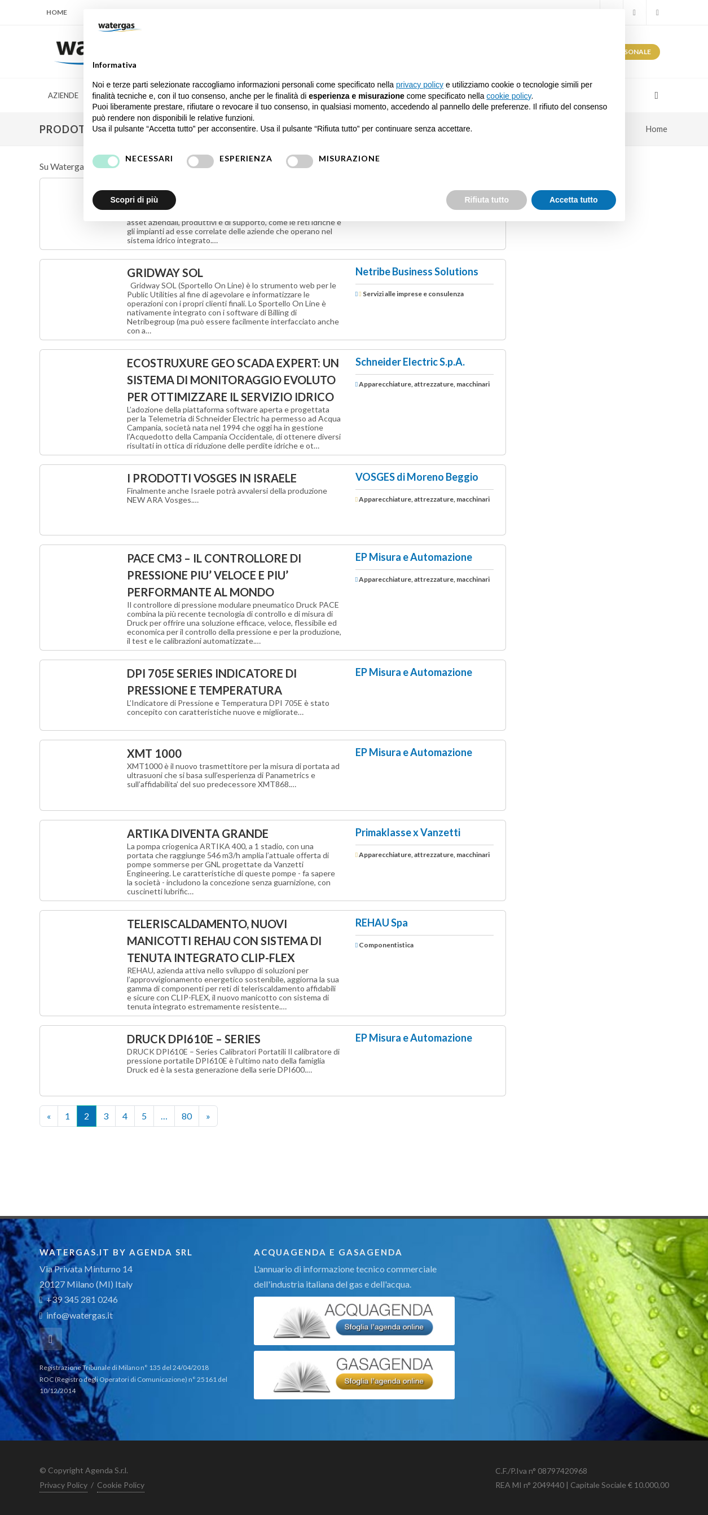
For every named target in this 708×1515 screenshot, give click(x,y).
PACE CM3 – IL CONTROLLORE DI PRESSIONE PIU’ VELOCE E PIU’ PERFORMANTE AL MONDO (214, 575)
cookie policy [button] (508, 95)
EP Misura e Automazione (413, 557)
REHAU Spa (381, 922)
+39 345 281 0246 (78, 1299)
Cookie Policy (120, 1485)
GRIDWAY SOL (165, 272)
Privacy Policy (63, 1485)
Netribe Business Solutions (416, 271)
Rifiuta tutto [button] (486, 199)
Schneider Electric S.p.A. (410, 361)
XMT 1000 (154, 753)
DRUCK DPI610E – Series (194, 1039)
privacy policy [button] (419, 84)
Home (56, 12)
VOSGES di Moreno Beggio (416, 477)
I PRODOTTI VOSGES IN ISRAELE (212, 478)
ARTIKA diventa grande (198, 833)
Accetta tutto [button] (573, 199)
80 (187, 1115)
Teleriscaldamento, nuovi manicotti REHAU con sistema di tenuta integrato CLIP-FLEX (224, 940)
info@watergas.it (79, 1315)
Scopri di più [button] (135, 199)
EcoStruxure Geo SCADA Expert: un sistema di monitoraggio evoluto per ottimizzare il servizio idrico (233, 379)
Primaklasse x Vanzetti (407, 832)
